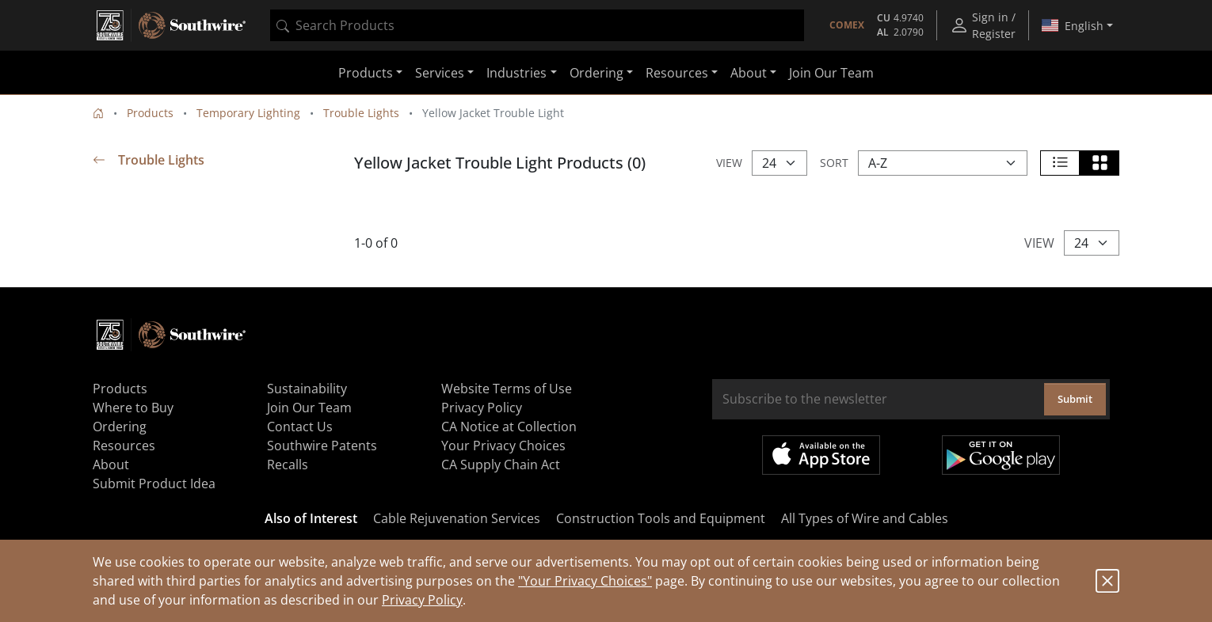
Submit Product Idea (154, 483)
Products (150, 112)
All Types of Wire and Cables (864, 518)
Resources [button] (677, 73)
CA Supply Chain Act (500, 464)
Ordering (120, 426)
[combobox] (537, 25)
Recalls (287, 464)
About (111, 464)
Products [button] (365, 73)
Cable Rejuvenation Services (456, 518)
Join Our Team (831, 73)
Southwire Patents (322, 445)
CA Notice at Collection (509, 426)
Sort (834, 162)
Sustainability (307, 388)
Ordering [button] (596, 73)
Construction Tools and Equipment (660, 518)
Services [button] (439, 73)
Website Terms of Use (506, 388)
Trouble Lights (361, 112)
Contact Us (300, 426)
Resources (124, 445)
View (729, 162)
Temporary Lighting (248, 112)
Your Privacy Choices (503, 445)
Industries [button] (516, 73)
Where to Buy (133, 407)
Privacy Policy (422, 600)
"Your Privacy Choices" (585, 581)
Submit (1075, 399)
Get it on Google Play (1001, 455)
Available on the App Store (821, 455)
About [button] (748, 73)
